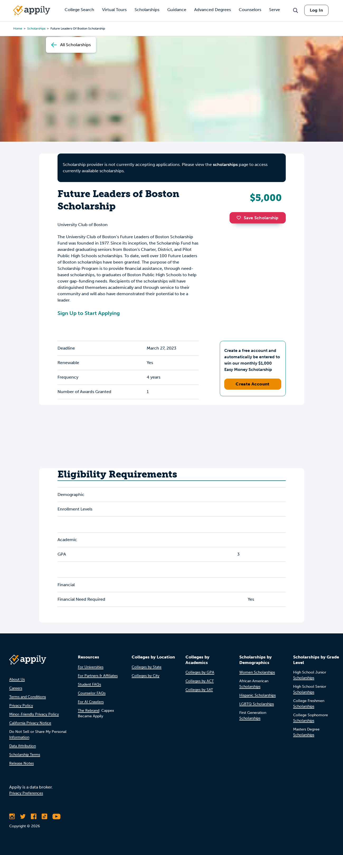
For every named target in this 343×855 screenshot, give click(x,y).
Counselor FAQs (92, 693)
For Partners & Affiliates (98, 676)
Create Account (253, 383)
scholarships (225, 164)
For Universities (90, 667)
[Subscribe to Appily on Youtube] (56, 816)
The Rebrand (88, 710)
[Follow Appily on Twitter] (23, 816)
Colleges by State (146, 667)
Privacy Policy (21, 705)
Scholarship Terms (24, 754)
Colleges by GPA (199, 672)
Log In (316, 10)
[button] (240, 218)
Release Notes (21, 763)
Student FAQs (89, 684)
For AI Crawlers (91, 702)
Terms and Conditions (27, 697)
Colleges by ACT (199, 681)
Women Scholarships (257, 672)
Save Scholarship (257, 217)
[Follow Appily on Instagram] (12, 816)
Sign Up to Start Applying (89, 313)
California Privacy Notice (30, 723)
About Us (17, 679)
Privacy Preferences (26, 793)
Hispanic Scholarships (257, 695)
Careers (15, 688)
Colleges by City (145, 676)
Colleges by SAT (199, 689)
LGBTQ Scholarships (256, 704)
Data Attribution (22, 746)
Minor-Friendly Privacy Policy (34, 714)
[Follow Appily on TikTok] (44, 816)
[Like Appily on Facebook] (33, 816)
